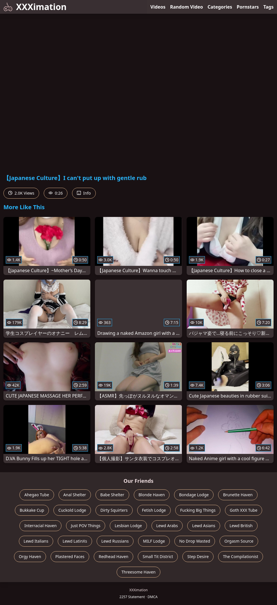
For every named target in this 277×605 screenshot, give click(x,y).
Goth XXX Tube (244, 510)
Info (84, 193)
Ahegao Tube (36, 494)
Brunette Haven (238, 494)
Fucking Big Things (198, 510)
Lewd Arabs (167, 525)
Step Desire (198, 556)
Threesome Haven (138, 572)
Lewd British (241, 525)
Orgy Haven (30, 556)
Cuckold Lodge (72, 510)
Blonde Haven (152, 494)
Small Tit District (158, 556)
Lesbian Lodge (128, 525)
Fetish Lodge (154, 510)
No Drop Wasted (194, 541)
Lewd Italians (36, 541)
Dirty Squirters (113, 510)
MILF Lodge (154, 541)
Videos (158, 7)
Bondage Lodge (194, 494)
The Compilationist (240, 556)
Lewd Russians (115, 541)
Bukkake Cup (32, 510)
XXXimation (35, 7)
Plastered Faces (70, 556)
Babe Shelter (112, 494)
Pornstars (248, 7)
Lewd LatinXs (75, 541)
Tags (268, 7)
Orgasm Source (238, 541)
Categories (220, 7)
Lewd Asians (203, 525)
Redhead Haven (113, 556)
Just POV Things (85, 525)
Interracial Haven (40, 525)
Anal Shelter (74, 494)
